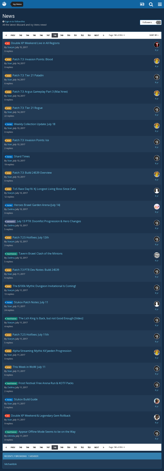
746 (41, 35)
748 (54, 35)
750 (68, 35)
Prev (13, 35)
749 (61, 35)
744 (27, 35)
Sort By (153, 35)
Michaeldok (10, 464)
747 (47, 35)
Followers (147, 22)
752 (82, 35)
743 (20, 35)
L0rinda (11, 435)
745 (34, 35)
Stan (9, 63)
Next (96, 35)
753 (89, 35)
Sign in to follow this (15, 21)
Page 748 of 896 (117, 35)
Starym (11, 47)
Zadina (11, 209)
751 (75, 35)
